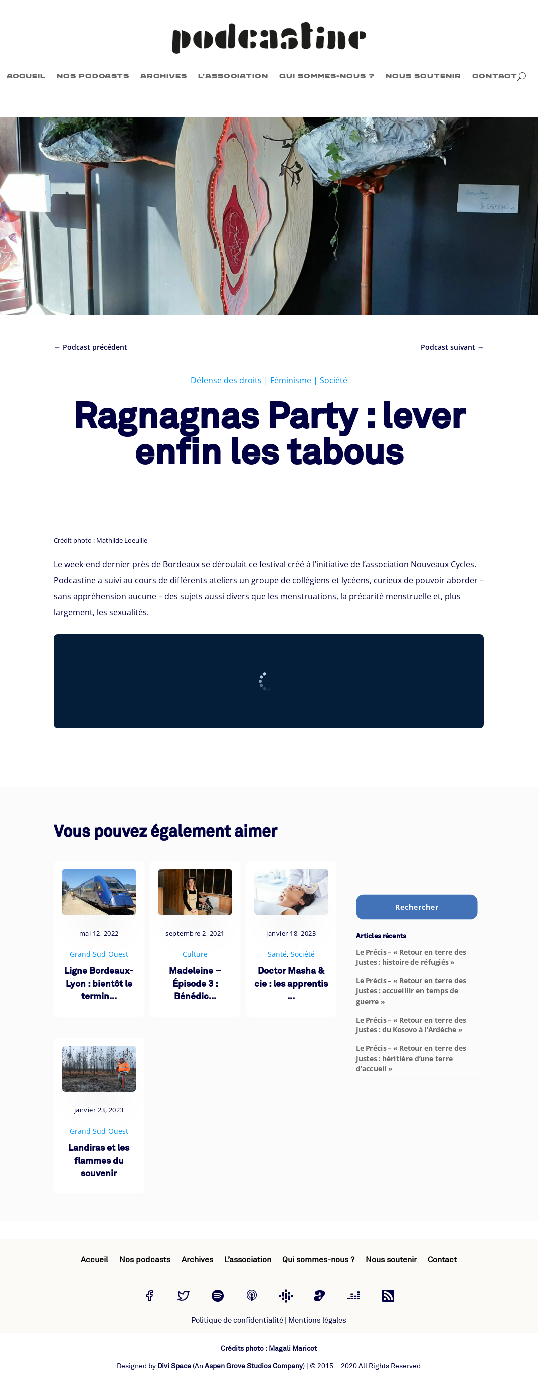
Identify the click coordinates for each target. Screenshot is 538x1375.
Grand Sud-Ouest (99, 954)
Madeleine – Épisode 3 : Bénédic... (195, 984)
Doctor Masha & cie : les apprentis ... (291, 984)
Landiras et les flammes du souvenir (98, 1161)
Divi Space (174, 1366)
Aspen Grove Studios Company (254, 1366)
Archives (163, 76)
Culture (195, 954)
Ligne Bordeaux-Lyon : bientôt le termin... (98, 984)
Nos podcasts (93, 76)
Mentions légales (317, 1320)
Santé (277, 954)
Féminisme (290, 380)
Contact (494, 76)
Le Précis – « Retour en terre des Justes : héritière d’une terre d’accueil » (411, 1058)
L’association (233, 76)
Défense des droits (226, 380)
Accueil (26, 76)
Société (333, 380)
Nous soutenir (423, 76)
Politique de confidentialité (237, 1320)
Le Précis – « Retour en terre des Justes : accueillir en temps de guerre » (411, 991)
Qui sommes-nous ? (327, 76)
